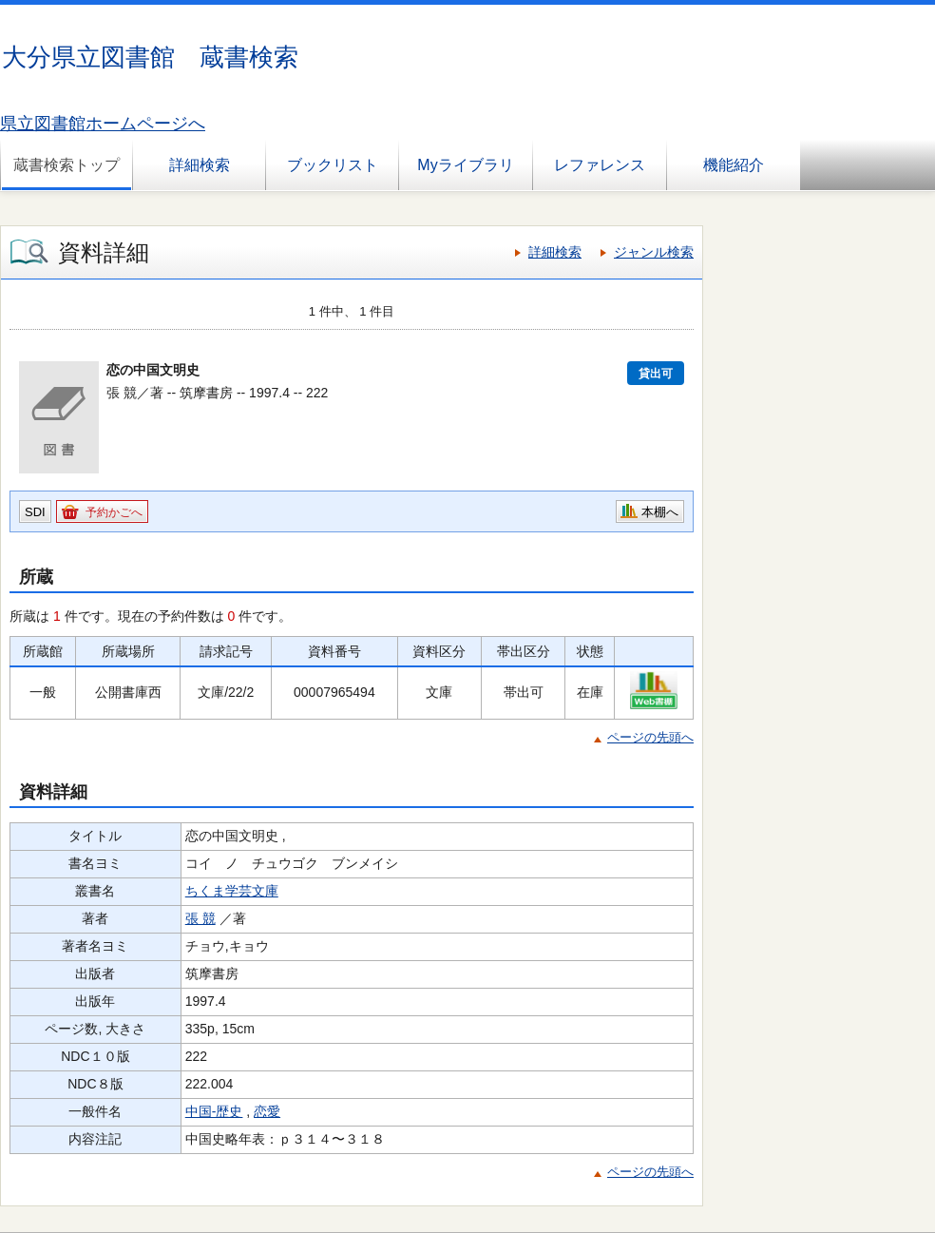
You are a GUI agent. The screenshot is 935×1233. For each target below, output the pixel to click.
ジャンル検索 (654, 252)
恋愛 (267, 1111)
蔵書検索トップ (66, 165)
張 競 (200, 918)
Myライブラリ (465, 165)
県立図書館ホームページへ (102, 123)
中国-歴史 (214, 1111)
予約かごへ (114, 512)
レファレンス (599, 165)
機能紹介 (733, 165)
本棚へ (659, 512)
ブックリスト (332, 165)
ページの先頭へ (650, 737)
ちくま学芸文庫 (231, 890)
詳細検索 (199, 165)
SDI (35, 512)
